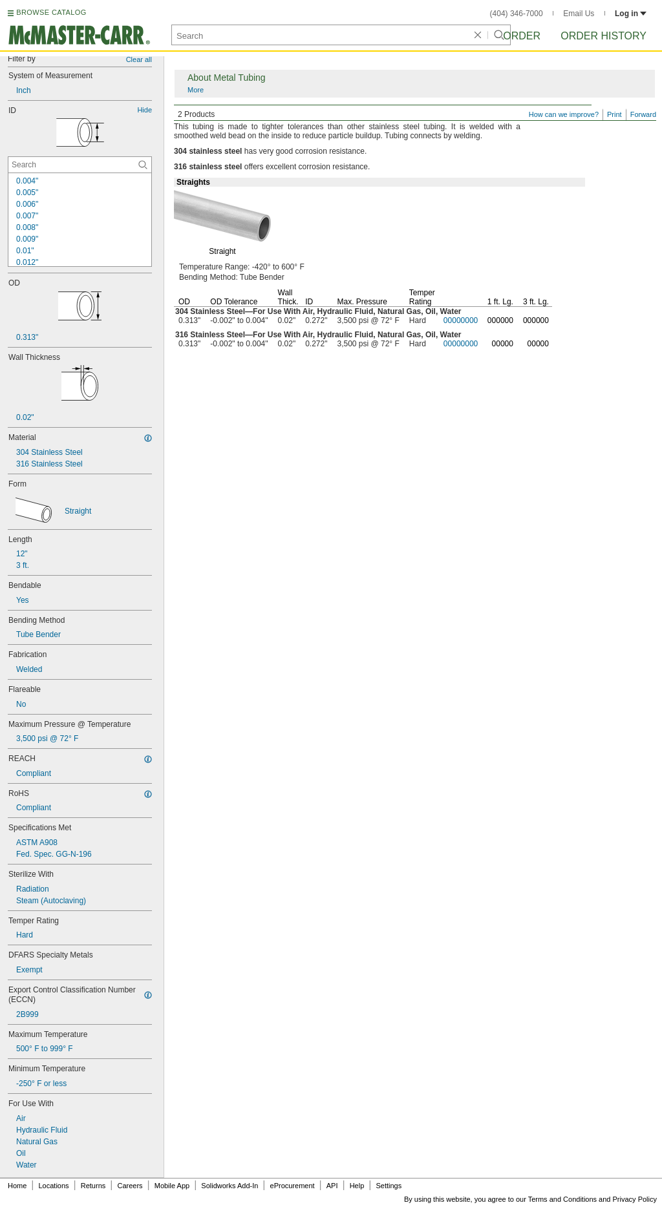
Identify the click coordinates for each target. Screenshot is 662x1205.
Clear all (139, 59)
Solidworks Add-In (229, 1185)
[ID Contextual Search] (80, 164)
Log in (630, 13)
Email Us (578, 13)
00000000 (460, 320)
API (332, 1185)
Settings (388, 1185)
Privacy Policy (635, 1199)
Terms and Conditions (562, 1199)
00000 (502, 343)
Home (17, 1185)
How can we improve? (564, 114)
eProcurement (292, 1185)
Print (614, 114)
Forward (643, 114)
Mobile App (172, 1185)
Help (357, 1185)
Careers (129, 1185)
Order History (603, 35)
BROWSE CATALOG (51, 12)
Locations (54, 1185)
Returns (93, 1185)
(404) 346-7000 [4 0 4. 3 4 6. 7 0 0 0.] (516, 13)
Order (521, 35)
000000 (500, 320)
